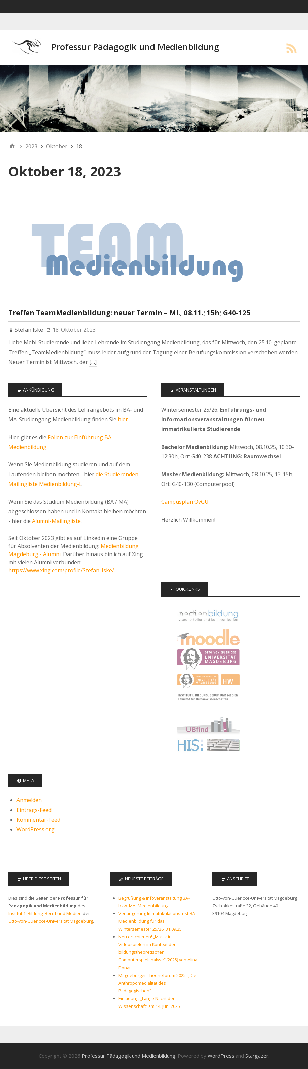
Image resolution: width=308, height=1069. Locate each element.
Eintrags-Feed (34, 810)
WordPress (221, 1055)
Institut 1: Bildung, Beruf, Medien (208, 703)
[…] (93, 362)
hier (123, 419)
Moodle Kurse (208, 637)
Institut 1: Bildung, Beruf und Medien (45, 913)
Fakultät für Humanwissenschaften (208, 681)
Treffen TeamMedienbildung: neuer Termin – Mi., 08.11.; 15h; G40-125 (129, 312)
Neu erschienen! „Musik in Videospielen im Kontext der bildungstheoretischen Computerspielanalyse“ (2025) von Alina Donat (157, 952)
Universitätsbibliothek (208, 725)
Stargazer (256, 1055)
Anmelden (29, 800)
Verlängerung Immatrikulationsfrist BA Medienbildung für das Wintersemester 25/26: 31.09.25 (156, 921)
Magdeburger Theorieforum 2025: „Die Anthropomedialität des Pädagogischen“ (157, 983)
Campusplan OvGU (185, 501)
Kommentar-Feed (38, 819)
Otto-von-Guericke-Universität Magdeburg (50, 921)
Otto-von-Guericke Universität (208, 659)
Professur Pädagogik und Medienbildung (135, 47)
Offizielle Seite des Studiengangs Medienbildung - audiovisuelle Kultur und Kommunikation (208, 615)
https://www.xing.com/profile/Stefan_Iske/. (61, 570)
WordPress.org (35, 829)
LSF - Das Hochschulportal (208, 746)
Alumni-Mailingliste (56, 521)
